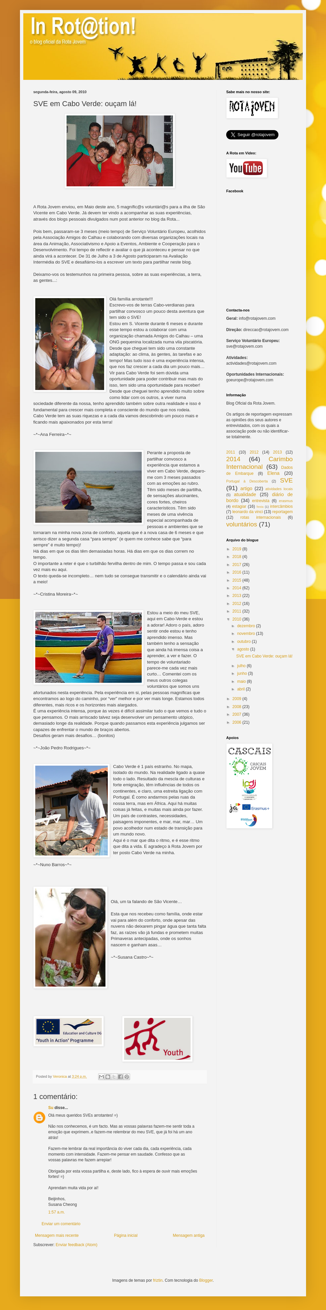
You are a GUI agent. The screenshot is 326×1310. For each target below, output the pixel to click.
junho (242, 673)
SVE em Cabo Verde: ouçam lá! (264, 656)
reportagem (282, 511)
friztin (158, 1280)
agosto (243, 649)
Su (50, 1107)
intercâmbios (281, 506)
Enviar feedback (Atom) (76, 1244)
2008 (237, 706)
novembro (246, 633)
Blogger (206, 1280)
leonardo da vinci (247, 511)
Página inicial (126, 1235)
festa (259, 506)
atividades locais (279, 489)
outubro (244, 641)
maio (241, 681)
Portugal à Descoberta (247, 481)
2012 (253, 452)
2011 (230, 452)
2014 (233, 459)
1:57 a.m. (56, 1212)
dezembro (246, 626)
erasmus (286, 501)
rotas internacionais (260, 517)
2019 (237, 549)
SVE (286, 480)
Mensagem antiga (189, 1235)
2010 (237, 619)
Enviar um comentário (61, 1223)
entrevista (260, 500)
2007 (237, 714)
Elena (273, 473)
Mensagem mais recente (57, 1235)
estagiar (239, 506)
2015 (237, 580)
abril (241, 689)
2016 (237, 572)
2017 (237, 564)
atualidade (245, 494)
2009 (237, 698)
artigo (246, 488)
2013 (277, 452)
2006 (237, 722)
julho (241, 665)
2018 (237, 556)
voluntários (241, 524)
